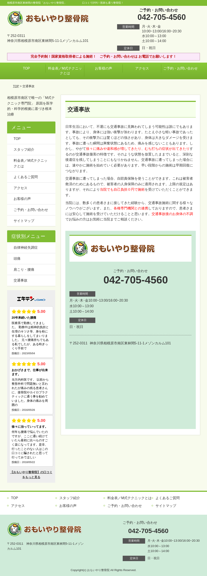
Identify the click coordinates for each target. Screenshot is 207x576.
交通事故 (20, 280)
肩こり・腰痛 (24, 269)
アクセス (142, 68)
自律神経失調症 (26, 247)
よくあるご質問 (26, 177)
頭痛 (17, 258)
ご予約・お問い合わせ (180, 68)
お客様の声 (103, 68)
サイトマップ (24, 221)
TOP (26, 68)
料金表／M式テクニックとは (65, 70)
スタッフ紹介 (24, 149)
